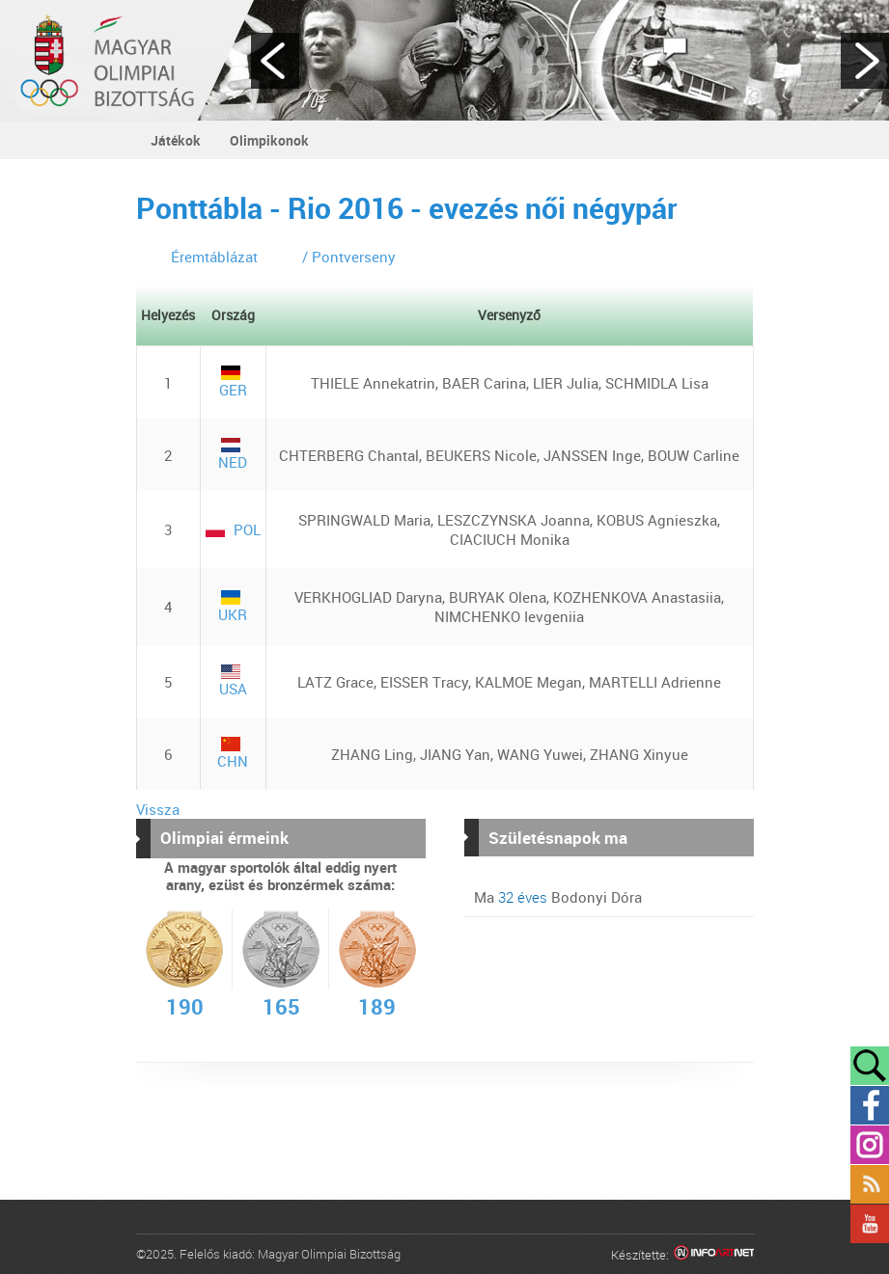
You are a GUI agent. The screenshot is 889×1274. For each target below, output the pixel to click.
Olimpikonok (269, 140)
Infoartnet (714, 1255)
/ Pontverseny (349, 256)
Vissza (158, 809)
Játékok (176, 140)
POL (233, 529)
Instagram (869, 1144)
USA (233, 681)
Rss (869, 1184)
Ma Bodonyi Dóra (558, 897)
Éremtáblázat (214, 256)
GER (233, 382)
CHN (232, 754)
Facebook (869, 1105)
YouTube (869, 1224)
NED (232, 455)
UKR (232, 607)
